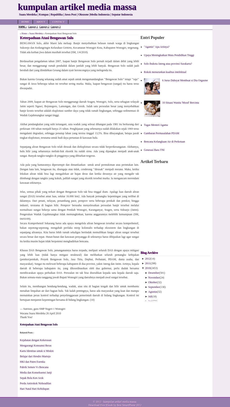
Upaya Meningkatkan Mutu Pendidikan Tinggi (169, 55)
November (154, 277)
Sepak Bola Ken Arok (32, 378)
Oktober (152, 282)
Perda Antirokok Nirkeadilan (35, 383)
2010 (147, 268)
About (40, 21)
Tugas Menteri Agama (156, 125)
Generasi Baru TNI (154, 149)
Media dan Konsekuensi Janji (36, 372)
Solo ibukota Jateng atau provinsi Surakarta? (168, 63)
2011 (147, 263)
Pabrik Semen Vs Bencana (34, 367)
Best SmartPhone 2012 (129, 405)
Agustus (152, 291)
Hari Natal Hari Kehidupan (34, 388)
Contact (58, 21)
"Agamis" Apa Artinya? (157, 46)
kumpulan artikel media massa (119, 401)
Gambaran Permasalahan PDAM (161, 133)
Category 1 (33, 26)
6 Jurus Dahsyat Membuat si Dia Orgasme (185, 80)
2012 (147, 258)
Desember (153, 272)
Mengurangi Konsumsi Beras (36, 345)
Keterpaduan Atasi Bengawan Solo (39, 324)
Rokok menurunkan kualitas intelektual (165, 72)
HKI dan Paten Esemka (32, 361)
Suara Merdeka (36, 33)
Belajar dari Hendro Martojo (35, 356)
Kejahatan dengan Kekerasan (35, 340)
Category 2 (44, 26)
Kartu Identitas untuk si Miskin (37, 351)
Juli (150, 296)
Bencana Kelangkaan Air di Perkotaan (164, 141)
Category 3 (55, 26)
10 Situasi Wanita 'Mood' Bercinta (180, 102)
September (154, 287)
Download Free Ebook (100, 405)
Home (25, 21)
